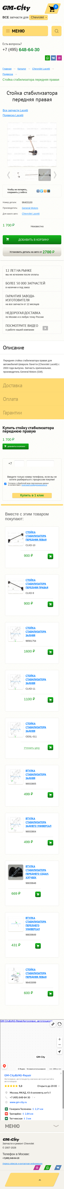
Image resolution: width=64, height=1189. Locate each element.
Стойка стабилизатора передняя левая (36, 535)
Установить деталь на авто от (32, 252)
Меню (18, 31)
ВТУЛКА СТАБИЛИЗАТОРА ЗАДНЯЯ (36, 774)
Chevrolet (37, 17)
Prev (9, 175)
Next (55, 175)
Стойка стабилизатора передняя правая (37, 583)
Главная (7, 68)
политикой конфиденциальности (34, 485)
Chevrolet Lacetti (41, 68)
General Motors (30, 208)
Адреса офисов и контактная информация (22, 1163)
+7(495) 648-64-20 (11, 1158)
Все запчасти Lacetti (15, 110)
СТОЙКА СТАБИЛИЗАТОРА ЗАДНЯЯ (36, 631)
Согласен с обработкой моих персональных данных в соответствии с (28, 484)
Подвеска (8, 74)
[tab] (32, 347)
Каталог (22, 68)
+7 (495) (21, 49)
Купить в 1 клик (32, 495)
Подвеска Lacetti (13, 115)
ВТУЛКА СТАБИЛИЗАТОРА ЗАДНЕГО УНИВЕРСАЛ (38, 822)
